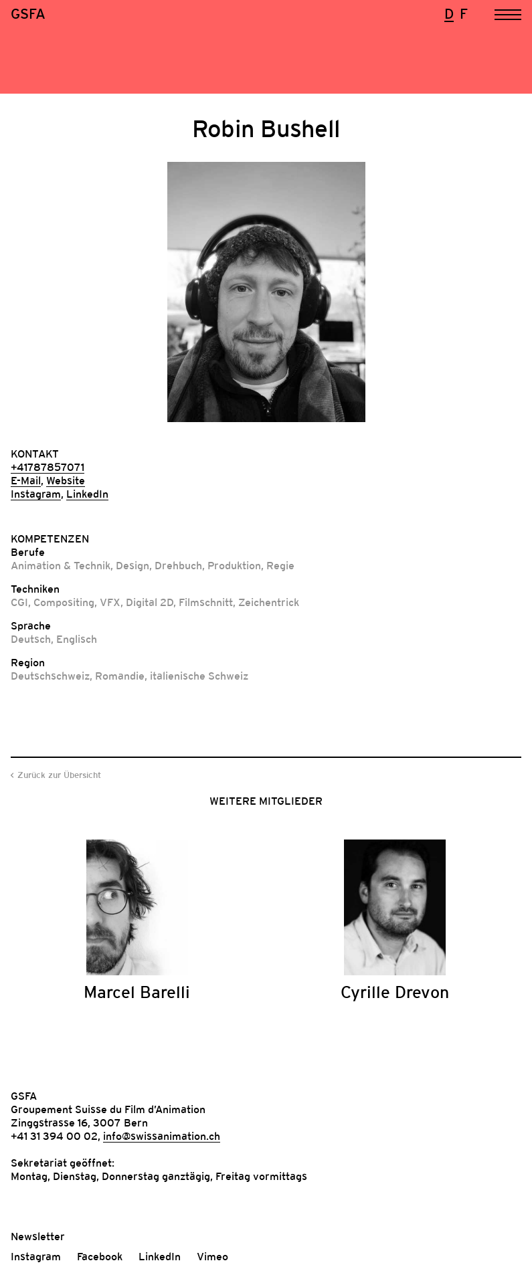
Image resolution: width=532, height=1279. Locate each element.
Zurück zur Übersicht (59, 775)
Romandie (120, 676)
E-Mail (26, 480)
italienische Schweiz (199, 676)
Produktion (234, 565)
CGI (19, 602)
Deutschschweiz (50, 676)
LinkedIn (87, 494)
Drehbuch (178, 565)
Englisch (76, 639)
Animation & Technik (60, 565)
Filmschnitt (206, 602)
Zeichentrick (268, 602)
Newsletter (38, 1236)
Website (65, 480)
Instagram (36, 494)
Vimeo (212, 1256)
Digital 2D (149, 602)
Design (132, 565)
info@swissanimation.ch (161, 1136)
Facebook (99, 1256)
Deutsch (31, 639)
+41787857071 (47, 467)
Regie (280, 565)
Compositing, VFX (76, 602)
